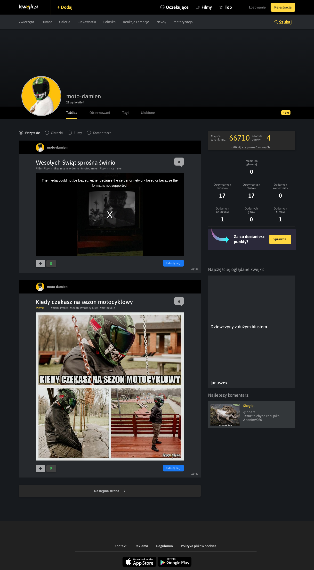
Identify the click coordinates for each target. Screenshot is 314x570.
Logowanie (257, 7)
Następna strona (110, 491)
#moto (64, 308)
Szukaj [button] (285, 22)
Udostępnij (173, 263)
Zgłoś (194, 268)
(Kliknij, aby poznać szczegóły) (252, 147)
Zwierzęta (26, 22)
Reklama (141, 546)
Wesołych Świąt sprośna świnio (75, 162)
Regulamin (164, 546)
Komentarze (102, 133)
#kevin (48, 168)
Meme (40, 308)
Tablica (71, 113)
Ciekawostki (87, 22)
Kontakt (121, 546)
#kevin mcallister (111, 168)
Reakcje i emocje (136, 22)
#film (39, 168)
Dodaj (66, 7)
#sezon (74, 308)
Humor (46, 22)
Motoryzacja (183, 22)
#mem (55, 308)
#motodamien (89, 168)
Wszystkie (32, 133)
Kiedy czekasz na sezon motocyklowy (84, 302)
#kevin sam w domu (66, 168)
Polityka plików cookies (198, 546)
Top (228, 7)
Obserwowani (99, 113)
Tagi (125, 113)
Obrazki (57, 133)
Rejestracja (283, 7)
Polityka (109, 22)
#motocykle (107, 308)
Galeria (64, 22)
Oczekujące (177, 7)
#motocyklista (89, 308)
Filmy (206, 7)
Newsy (161, 22)
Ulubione (148, 113)
